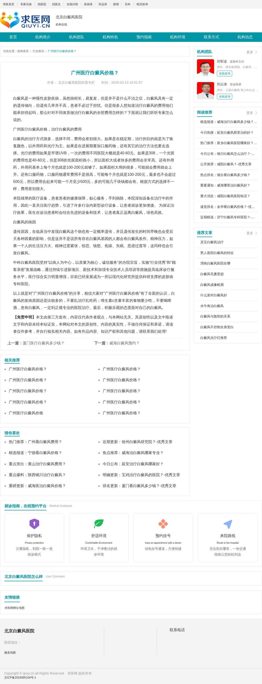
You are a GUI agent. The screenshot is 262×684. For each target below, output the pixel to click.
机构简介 (42, 37)
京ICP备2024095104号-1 (20, 677)
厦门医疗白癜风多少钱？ (44, 343)
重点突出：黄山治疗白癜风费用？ (37, 464)
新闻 (116, 4)
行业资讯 (38, 51)
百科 (128, 4)
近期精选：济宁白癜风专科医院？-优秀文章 (229, 217)
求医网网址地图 (15, 608)
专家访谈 (26, 4)
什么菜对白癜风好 (213, 295)
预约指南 (144, 37)
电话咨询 (142, 4)
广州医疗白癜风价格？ (28, 369)
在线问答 (72, 4)
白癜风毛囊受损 (212, 274)
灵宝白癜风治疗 (212, 242)
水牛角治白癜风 (212, 306)
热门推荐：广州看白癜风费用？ (35, 442)
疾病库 (88, 4)
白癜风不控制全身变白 (217, 327)
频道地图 (10, 652)
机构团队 (76, 37)
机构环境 (177, 37)
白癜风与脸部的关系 (215, 316)
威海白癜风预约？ (124, 343)
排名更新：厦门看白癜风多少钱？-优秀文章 (139, 486)
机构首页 (23, 51)
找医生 (56, 4)
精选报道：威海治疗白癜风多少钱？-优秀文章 (229, 122)
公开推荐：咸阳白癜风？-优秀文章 (226, 164)
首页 (13, 37)
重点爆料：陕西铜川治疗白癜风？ (37, 475)
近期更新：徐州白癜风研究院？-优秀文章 (137, 442)
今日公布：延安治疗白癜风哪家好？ (133, 464)
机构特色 (110, 37)
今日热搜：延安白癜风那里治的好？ (227, 132)
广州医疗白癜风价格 (26, 413)
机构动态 (245, 37)
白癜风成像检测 (212, 285)
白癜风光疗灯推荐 (213, 338)
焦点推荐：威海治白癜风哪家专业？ (133, 453)
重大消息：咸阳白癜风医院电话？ (225, 196)
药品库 (103, 4)
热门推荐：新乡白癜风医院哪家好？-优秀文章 (229, 143)
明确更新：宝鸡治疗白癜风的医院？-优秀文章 (141, 475)
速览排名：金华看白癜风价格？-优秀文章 (229, 207)
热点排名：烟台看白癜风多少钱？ (225, 175)
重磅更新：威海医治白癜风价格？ (37, 486)
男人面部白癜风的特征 (217, 253)
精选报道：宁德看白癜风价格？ (35, 453)
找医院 (42, 4)
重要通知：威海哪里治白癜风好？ (225, 185)
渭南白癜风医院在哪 (215, 263)
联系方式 (211, 37)
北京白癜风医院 (69, 17)
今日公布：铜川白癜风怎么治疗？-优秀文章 (229, 154)
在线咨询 (224, 73)
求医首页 (8, 4)
